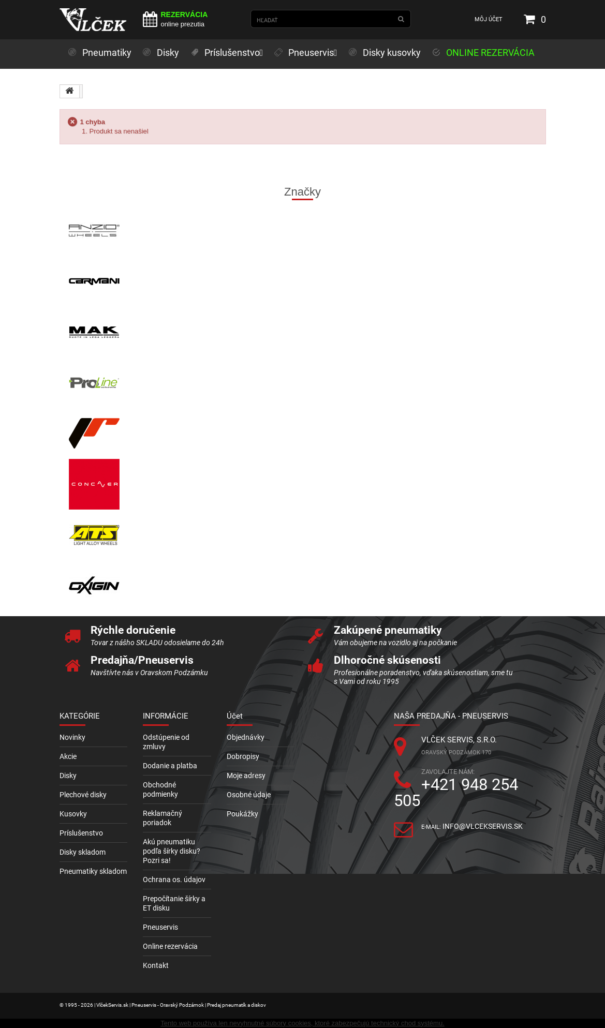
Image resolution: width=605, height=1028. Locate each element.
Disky (68, 775)
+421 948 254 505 (456, 793)
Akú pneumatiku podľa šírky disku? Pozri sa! (171, 851)
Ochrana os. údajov (174, 879)
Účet (235, 716)
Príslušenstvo (81, 833)
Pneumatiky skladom (93, 871)
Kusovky (73, 814)
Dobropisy (243, 756)
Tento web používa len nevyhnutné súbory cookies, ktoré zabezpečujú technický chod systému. (302, 1023)
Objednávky (245, 737)
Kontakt (156, 965)
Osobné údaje (249, 795)
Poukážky (242, 814)
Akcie (68, 756)
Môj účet (489, 19)
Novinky (72, 737)
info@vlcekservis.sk (482, 826)
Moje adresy (246, 775)
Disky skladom (83, 852)
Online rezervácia (170, 946)
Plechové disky (83, 795)
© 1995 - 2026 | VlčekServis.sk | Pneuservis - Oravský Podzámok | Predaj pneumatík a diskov (163, 1005)
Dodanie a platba (170, 766)
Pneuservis (160, 927)
